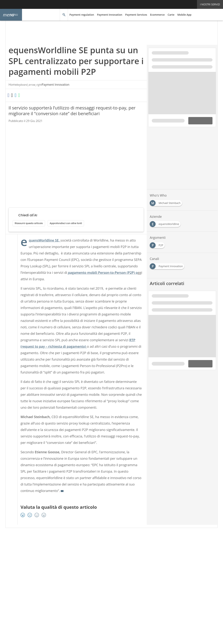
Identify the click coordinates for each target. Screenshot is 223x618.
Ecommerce (154, 14)
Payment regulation (81, 14)
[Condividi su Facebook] (10, 95)
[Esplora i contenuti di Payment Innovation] (168, 265)
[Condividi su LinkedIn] (23, 95)
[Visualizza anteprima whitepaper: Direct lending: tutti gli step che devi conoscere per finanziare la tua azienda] (182, 340)
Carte (167, 14)
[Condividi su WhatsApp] (30, 95)
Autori (27, 554)
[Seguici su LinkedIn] (79, 546)
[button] (11, 15)
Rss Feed (49, 554)
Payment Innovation (108, 14)
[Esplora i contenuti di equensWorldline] (165, 223)
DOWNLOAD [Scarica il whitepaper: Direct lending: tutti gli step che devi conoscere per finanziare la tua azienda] (201, 367)
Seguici (63, 547)
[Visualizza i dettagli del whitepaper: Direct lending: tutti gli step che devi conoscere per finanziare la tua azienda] (182, 304)
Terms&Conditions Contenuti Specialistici (114, 554)
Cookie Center (151, 554)
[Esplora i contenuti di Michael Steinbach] (166, 202)
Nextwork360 (21, 571)
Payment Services (133, 14)
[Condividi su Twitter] (17, 95)
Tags (38, 554)
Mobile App (180, 14)
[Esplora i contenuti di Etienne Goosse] (199, 223)
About (16, 554)
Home (12, 85)
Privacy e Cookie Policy (72, 554)
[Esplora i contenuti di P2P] (158, 244)
